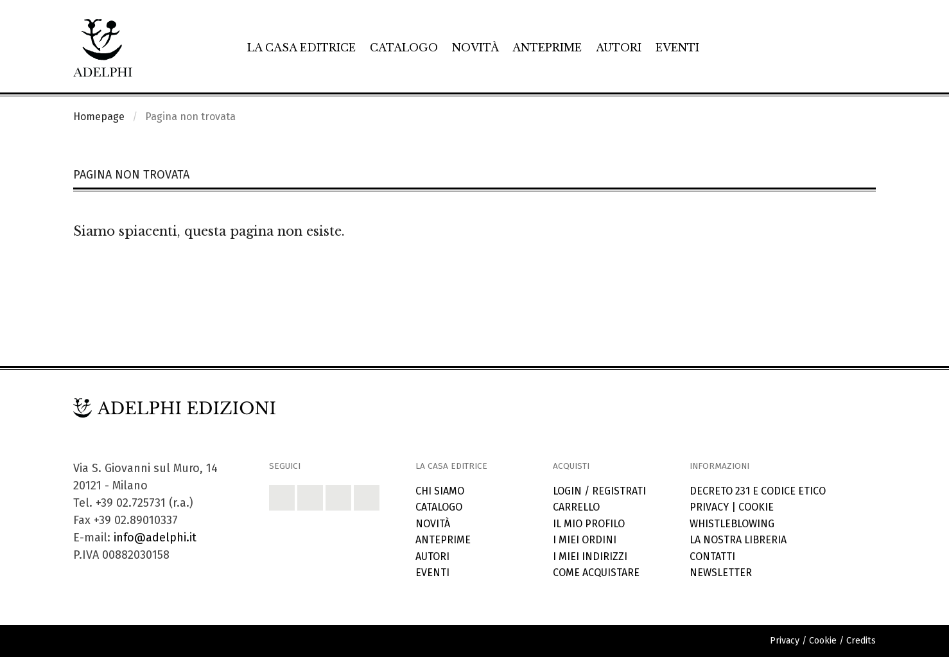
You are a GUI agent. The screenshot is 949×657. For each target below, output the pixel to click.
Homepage (99, 116)
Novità (475, 47)
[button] (282, 498)
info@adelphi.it (155, 537)
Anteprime (547, 47)
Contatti (712, 556)
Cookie (756, 507)
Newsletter (721, 572)
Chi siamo (439, 491)
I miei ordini (584, 540)
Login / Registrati (599, 491)
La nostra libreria (738, 540)
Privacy (709, 507)
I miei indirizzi (590, 556)
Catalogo (404, 47)
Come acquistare (596, 572)
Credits (861, 640)
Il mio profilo (589, 524)
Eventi (677, 47)
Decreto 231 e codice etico (758, 491)
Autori (618, 47)
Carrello (576, 507)
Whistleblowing (732, 524)
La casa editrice (301, 47)
